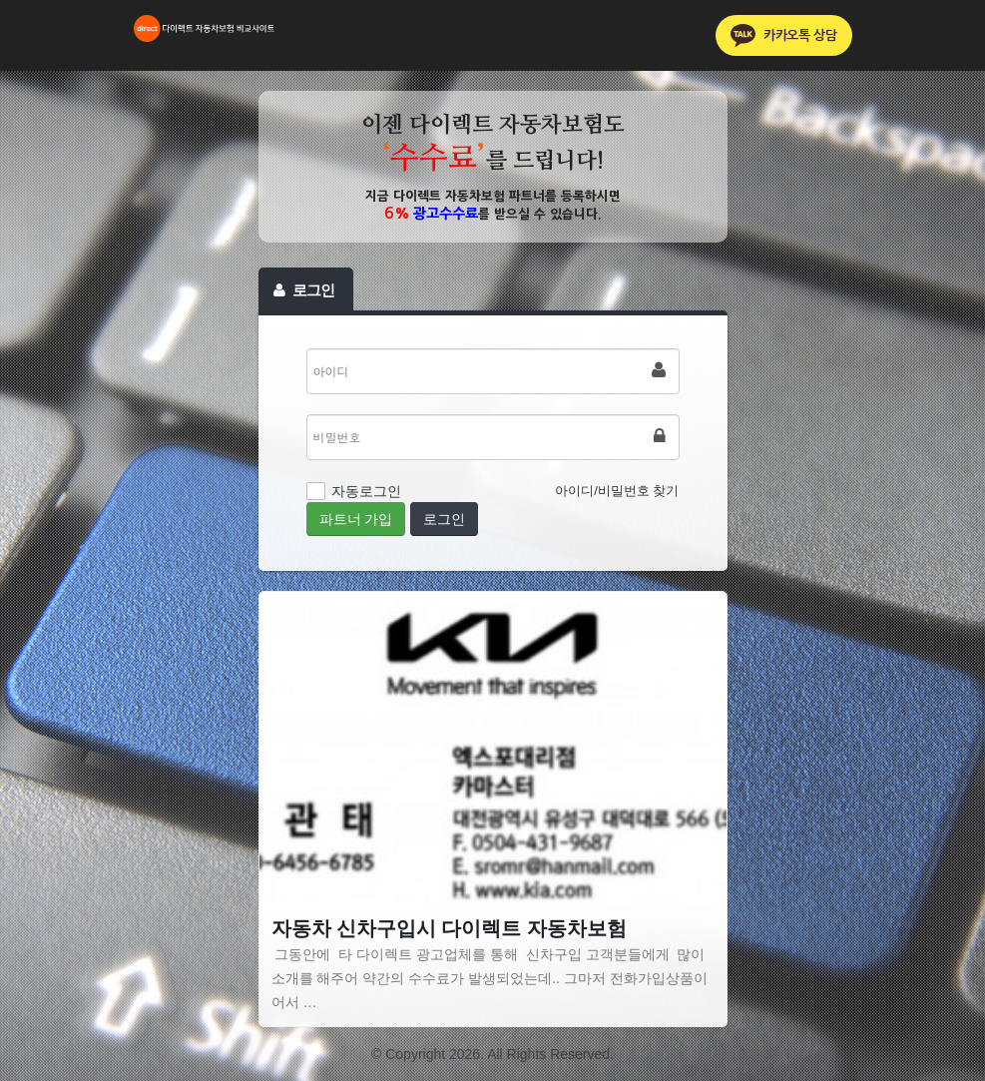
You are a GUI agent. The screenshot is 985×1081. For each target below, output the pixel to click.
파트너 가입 (356, 519)
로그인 (444, 519)
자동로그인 (366, 491)
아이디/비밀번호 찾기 (617, 490)
